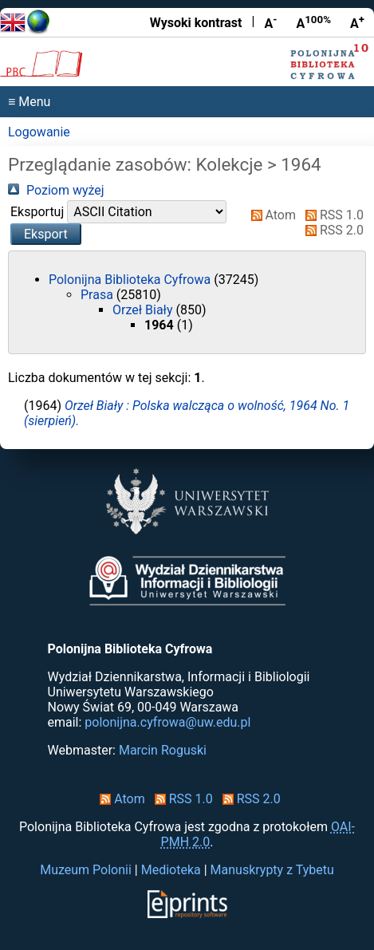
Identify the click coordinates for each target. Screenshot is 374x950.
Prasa (98, 294)
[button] (45, 234)
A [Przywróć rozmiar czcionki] (313, 22)
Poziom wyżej (56, 190)
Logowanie (39, 132)
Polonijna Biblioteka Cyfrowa (131, 279)
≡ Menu (29, 101)
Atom (271, 215)
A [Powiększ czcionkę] (357, 22)
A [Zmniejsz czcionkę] (270, 22)
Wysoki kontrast (196, 22)
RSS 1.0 (331, 215)
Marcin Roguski (163, 750)
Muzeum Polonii (86, 869)
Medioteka (171, 869)
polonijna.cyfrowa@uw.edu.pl (167, 722)
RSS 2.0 (331, 230)
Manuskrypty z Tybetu (272, 869)
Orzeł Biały (143, 309)
